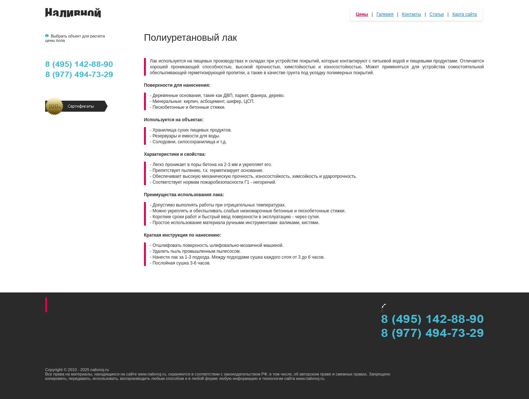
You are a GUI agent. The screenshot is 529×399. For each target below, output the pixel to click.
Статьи (436, 14)
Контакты (411, 14)
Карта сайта (464, 14)
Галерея (385, 14)
